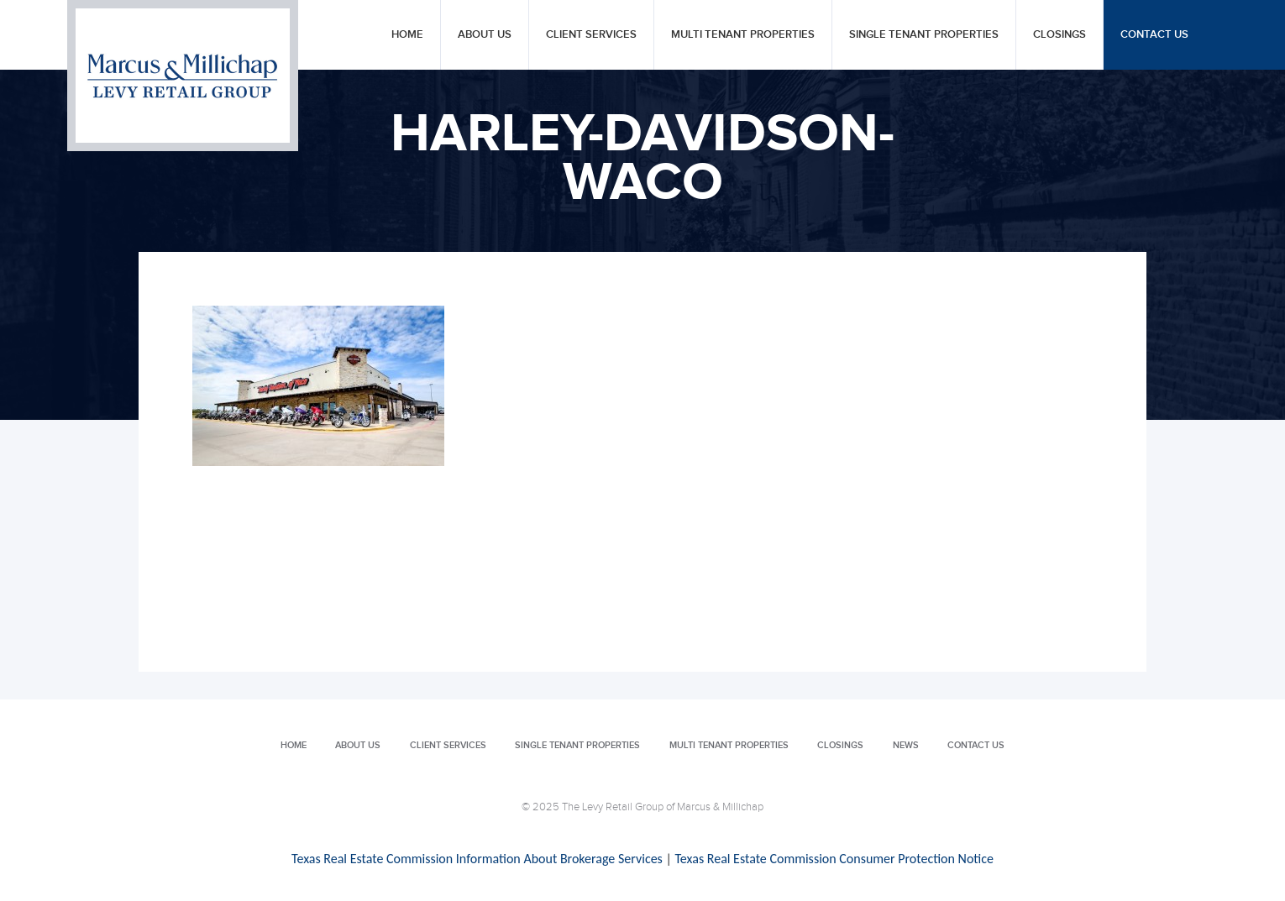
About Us (484, 35)
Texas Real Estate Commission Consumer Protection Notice (833, 859)
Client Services (591, 35)
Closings (1059, 35)
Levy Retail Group (182, 75)
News (906, 745)
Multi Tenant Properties (743, 35)
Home (407, 35)
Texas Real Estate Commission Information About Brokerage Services (477, 859)
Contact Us (1154, 35)
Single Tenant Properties (924, 35)
